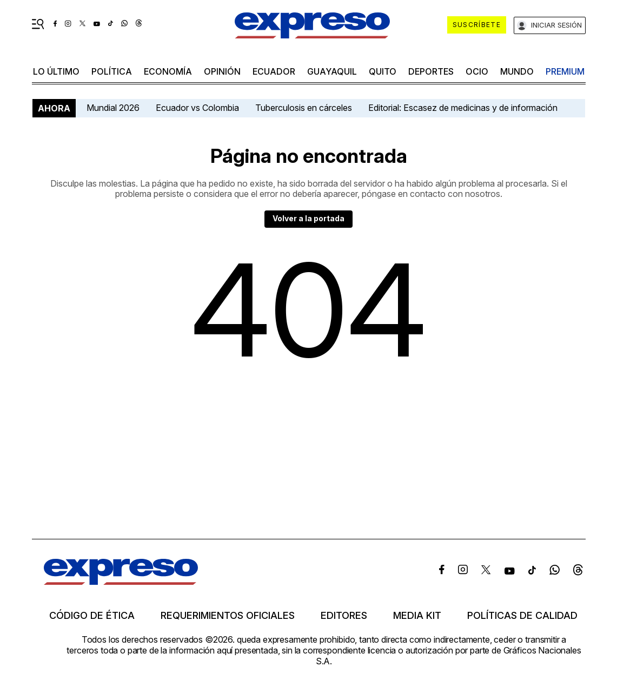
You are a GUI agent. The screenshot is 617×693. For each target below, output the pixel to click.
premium (565, 71)
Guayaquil (332, 71)
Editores (344, 616)
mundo (517, 71)
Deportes (431, 71)
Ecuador (274, 71)
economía (168, 71)
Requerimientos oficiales (228, 616)
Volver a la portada (308, 218)
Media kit (417, 616)
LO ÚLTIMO (56, 71)
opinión (222, 71)
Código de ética (92, 616)
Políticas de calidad (522, 616)
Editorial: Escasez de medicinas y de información (463, 107)
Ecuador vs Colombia (197, 107)
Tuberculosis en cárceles (303, 107)
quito (382, 71)
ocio (477, 71)
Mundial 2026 (113, 107)
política (111, 71)
